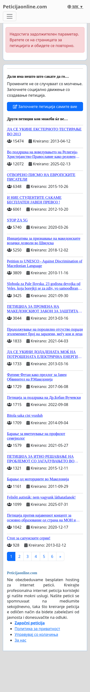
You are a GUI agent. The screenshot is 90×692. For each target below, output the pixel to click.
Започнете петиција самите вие (45, 106)
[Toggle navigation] (9, 16)
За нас (20, 640)
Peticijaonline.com (25, 6)
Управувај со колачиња (36, 634)
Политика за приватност (37, 628)
